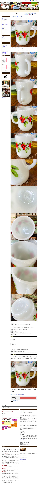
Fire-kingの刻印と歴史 (4, 52)
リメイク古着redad (31, 13)
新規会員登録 (10, 9)
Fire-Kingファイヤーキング (21, 16)
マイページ (4, 9)
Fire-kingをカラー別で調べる (4, 36)
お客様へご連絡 (3, 46)
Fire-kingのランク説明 (4, 53)
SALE (2, 37)
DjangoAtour (25, 14)
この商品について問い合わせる (18, 394)
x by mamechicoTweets (4, 97)
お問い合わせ (22, 9)
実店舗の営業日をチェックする (23, 459)
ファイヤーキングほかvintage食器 (15, 16)
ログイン (16, 9)
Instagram (30, 14)
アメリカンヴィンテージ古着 (27, 13)
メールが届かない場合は (4, 45)
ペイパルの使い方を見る (22, 439)
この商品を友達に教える (13, 394)
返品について (12, 400)
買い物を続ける (22, 394)
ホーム (11, 16)
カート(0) (28, 9)
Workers (27, 14)
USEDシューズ (35, 13)
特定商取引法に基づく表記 (15, 400)
